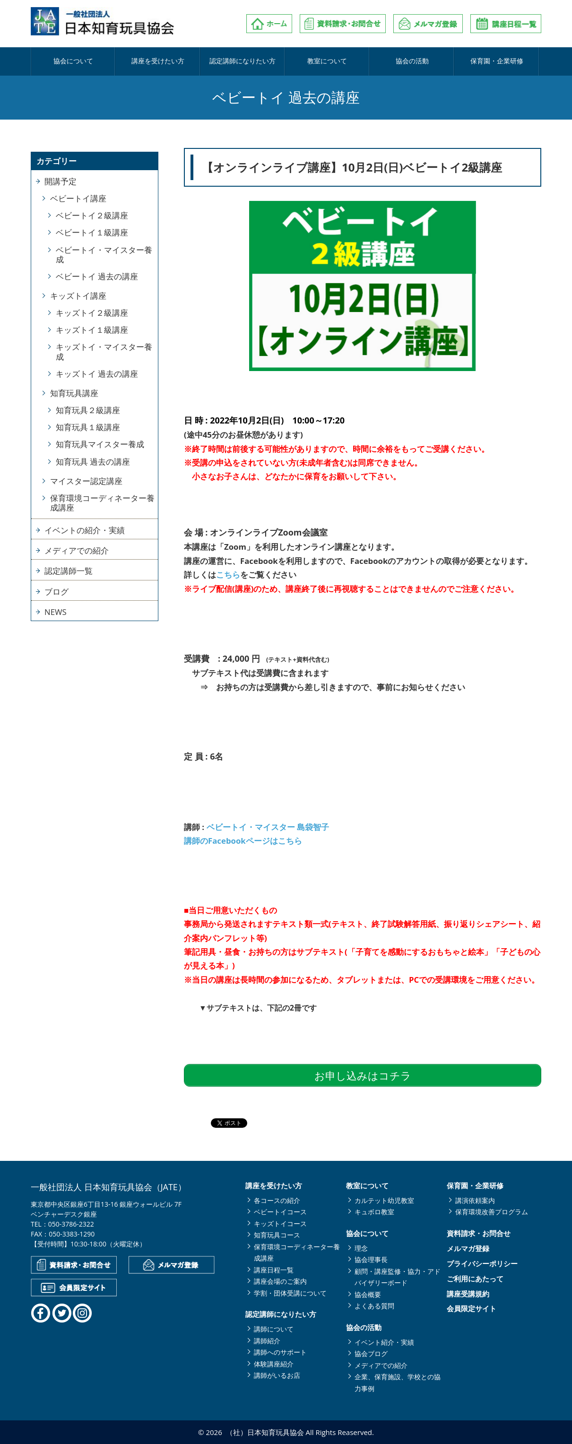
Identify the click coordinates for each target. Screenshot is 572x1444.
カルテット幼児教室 (384, 1200)
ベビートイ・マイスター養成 (104, 254)
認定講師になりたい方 (242, 61)
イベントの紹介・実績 (84, 530)
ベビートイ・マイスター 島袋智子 (268, 826)
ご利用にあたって (475, 1279)
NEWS (55, 611)
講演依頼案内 (475, 1200)
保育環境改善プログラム (491, 1211)
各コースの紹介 (277, 1200)
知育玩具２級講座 (88, 410)
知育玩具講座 (74, 393)
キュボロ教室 (374, 1211)
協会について (73, 61)
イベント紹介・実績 (384, 1342)
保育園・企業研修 (497, 61)
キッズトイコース (280, 1223)
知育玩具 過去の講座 (93, 461)
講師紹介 (267, 1340)
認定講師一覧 (68, 570)
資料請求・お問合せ (479, 1233)
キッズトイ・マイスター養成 (104, 351)
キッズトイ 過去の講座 (97, 373)
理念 (361, 1248)
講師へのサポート (280, 1352)
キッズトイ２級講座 (92, 312)
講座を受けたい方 (158, 61)
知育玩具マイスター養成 (100, 444)
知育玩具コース (277, 1234)
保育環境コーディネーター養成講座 (102, 503)
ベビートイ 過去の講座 (97, 276)
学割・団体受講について (290, 1292)
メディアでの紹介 (76, 550)
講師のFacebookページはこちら (243, 840)
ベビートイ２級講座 (92, 215)
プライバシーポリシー (482, 1264)
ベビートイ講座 (78, 198)
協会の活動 (412, 61)
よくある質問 (374, 1305)
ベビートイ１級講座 (92, 232)
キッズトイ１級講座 (92, 329)
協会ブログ (371, 1353)
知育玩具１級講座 (88, 427)
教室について (327, 61)
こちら (228, 574)
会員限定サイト (471, 1309)
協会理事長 (371, 1259)
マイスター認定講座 (86, 481)
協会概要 (368, 1294)
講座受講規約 (468, 1294)
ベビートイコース (280, 1211)
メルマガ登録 (468, 1249)
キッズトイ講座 (78, 295)
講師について (274, 1328)
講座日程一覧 (274, 1269)
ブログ (56, 591)
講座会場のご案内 (280, 1281)
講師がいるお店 (277, 1375)
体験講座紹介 (274, 1363)
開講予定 (60, 181)
